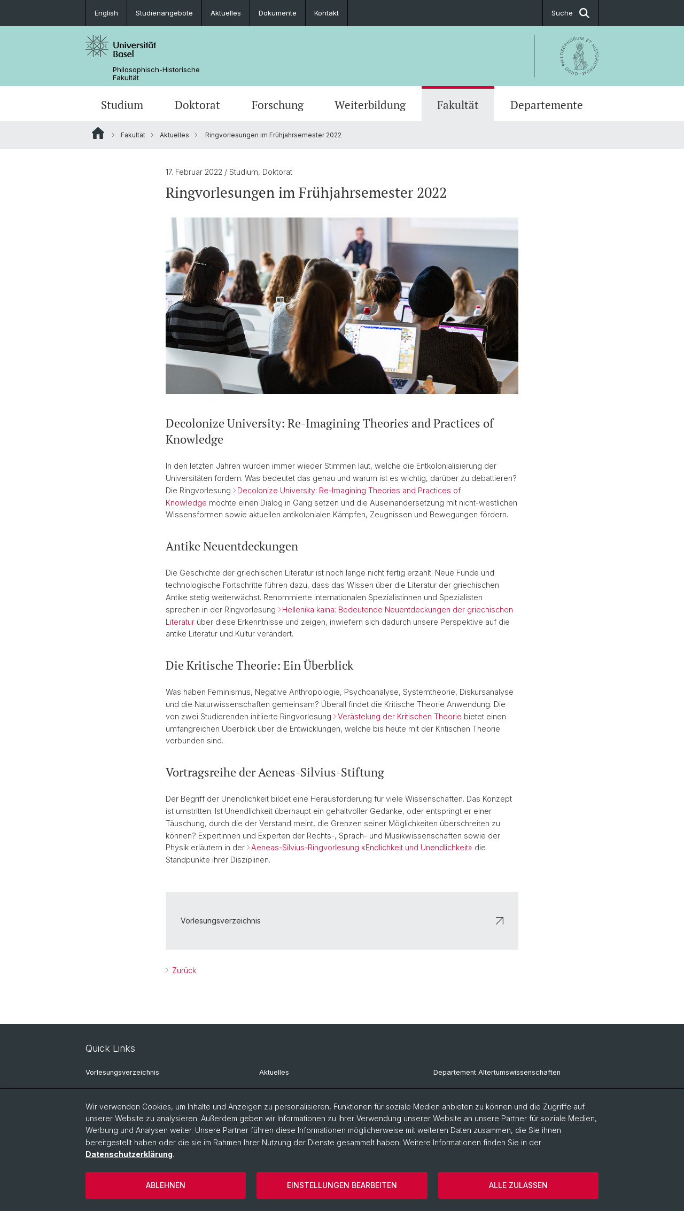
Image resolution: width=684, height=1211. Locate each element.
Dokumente (278, 13)
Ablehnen (165, 1185)
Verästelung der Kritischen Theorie (400, 716)
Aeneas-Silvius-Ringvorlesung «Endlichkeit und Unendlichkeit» (361, 847)
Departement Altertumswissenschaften (497, 1072)
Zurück (183, 970)
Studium (122, 104)
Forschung (278, 104)
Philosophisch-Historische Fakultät (156, 74)
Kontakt (326, 13)
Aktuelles (226, 13)
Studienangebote (164, 13)
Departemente (546, 104)
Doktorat (197, 104)
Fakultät (458, 104)
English (106, 13)
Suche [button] (570, 13)
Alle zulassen (518, 1185)
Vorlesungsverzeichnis (342, 920)
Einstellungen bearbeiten (342, 1185)
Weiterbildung (370, 104)
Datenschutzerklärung (129, 1154)
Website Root (98, 133)
